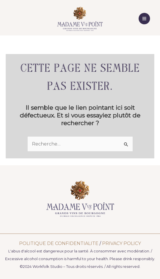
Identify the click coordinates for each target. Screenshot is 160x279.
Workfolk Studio (47, 266)
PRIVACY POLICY (121, 243)
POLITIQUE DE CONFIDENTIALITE (58, 243)
